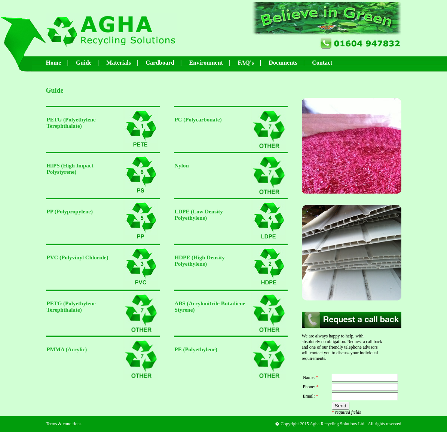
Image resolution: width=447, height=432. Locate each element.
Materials (118, 62)
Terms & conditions (64, 423)
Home (53, 62)
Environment (206, 62)
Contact (322, 62)
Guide (84, 62)
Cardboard (160, 62)
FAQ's (246, 62)
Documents (283, 62)
